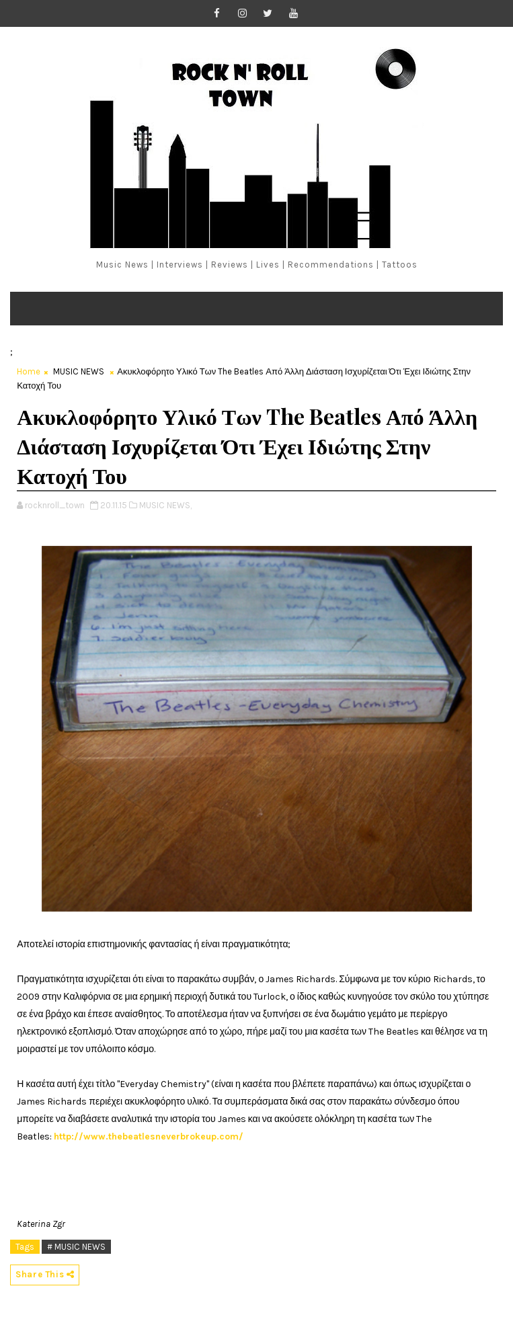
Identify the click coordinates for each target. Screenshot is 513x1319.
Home (28, 371)
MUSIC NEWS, (165, 505)
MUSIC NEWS (78, 371)
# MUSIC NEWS (76, 1247)
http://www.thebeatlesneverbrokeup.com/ (148, 1136)
